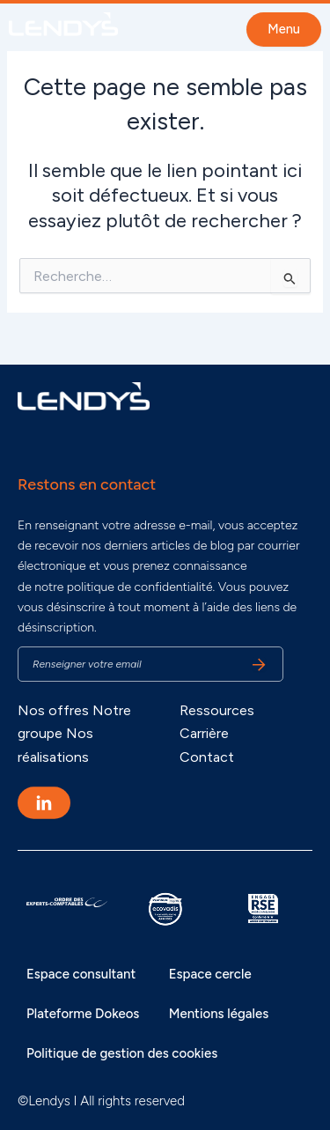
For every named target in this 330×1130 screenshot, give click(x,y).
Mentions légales (218, 1014)
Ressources (217, 710)
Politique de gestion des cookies (121, 1053)
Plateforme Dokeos (82, 1014)
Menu (284, 29)
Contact (207, 757)
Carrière (204, 733)
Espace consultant (81, 974)
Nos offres (53, 710)
